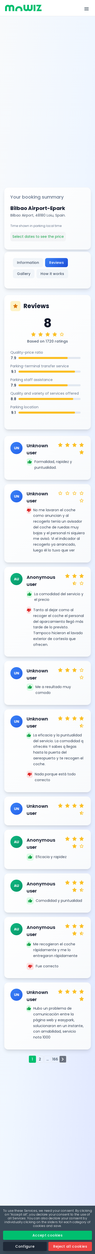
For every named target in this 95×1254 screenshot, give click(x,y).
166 (55, 1059)
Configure (24, 1246)
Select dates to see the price (38, 236)
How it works (52, 273)
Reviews (56, 262)
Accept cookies (47, 1235)
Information (28, 262)
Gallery (23, 273)
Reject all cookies (70, 1246)
